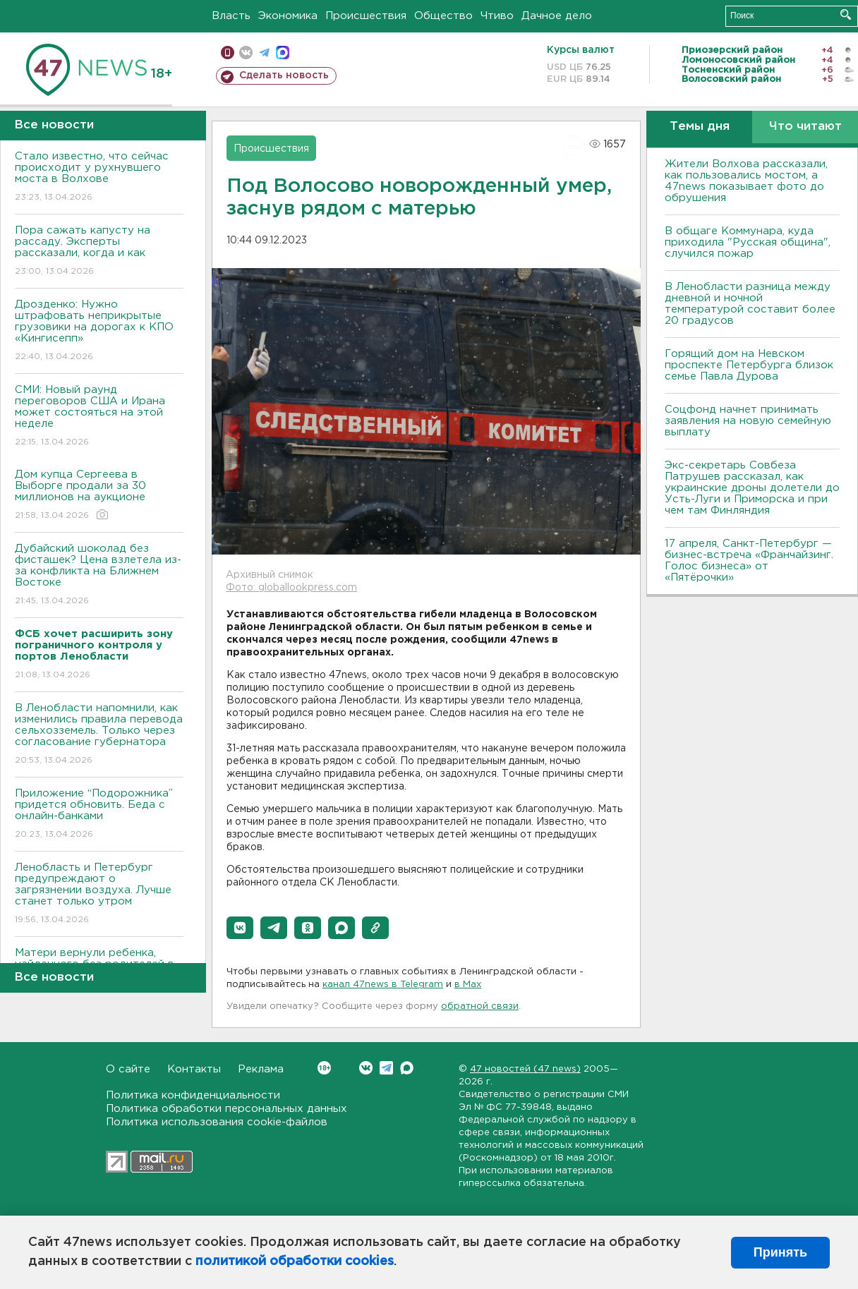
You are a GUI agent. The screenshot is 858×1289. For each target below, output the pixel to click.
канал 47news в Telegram (382, 984)
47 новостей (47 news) (525, 1069)
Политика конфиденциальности (193, 1095)
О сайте (128, 1069)
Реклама (261, 1069)
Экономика (288, 15)
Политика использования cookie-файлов (216, 1122)
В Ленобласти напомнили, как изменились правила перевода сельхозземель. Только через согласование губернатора (99, 734)
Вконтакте (324, 1068)
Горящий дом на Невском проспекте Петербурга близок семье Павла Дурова (749, 365)
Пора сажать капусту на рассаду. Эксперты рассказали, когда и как (99, 251)
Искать (845, 14)
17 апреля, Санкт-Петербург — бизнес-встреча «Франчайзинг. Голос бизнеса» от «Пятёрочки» (749, 560)
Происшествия (365, 15)
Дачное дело (556, 15)
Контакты (194, 1069)
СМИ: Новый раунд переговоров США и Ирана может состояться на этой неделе (99, 416)
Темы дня (700, 126)
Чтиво (497, 15)
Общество (443, 15)
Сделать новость (284, 75)
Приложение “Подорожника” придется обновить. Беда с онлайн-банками (99, 814)
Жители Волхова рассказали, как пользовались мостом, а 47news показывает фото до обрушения (746, 180)
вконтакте (246, 52)
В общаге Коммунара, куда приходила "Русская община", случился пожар (747, 242)
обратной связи (480, 1006)
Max (406, 1068)
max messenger (282, 52)
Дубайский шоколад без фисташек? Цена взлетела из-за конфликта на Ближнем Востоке (99, 575)
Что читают (805, 126)
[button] (239, 927)
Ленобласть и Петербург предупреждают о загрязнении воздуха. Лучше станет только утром (99, 894)
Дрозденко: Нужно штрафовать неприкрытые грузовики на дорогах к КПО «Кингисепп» (99, 331)
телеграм (264, 52)
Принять (780, 1252)
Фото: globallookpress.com (291, 587)
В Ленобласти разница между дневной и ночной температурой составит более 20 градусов (750, 303)
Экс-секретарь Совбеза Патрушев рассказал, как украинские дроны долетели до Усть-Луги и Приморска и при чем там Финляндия (752, 488)
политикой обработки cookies (294, 1261)
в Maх (467, 984)
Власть (231, 15)
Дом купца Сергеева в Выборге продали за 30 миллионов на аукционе (99, 495)
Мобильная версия (227, 52)
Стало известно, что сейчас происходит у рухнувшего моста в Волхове (99, 177)
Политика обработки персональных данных (226, 1108)
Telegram (386, 1068)
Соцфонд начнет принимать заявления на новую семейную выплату (748, 421)
